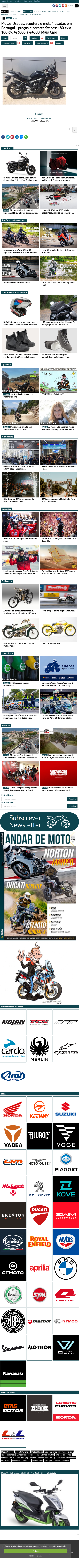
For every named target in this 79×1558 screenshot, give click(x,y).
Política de (35, 1556)
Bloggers (48, 1460)
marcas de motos (40, 11)
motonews (4, 14)
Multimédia (7, 436)
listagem (15, 18)
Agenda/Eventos (22, 1452)
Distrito (59, 43)
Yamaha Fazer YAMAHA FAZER (39, 118)
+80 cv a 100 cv (42, 43)
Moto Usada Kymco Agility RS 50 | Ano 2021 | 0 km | (39, 1499)
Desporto (6, 509)
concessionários (53, 11)
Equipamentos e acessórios (14, 292)
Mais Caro (34, 38)
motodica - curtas (36, 14)
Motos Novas (37, 1452)
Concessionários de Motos (28, 1454)
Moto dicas (7, 653)
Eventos (6, 725)
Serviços (65, 1460)
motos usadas (28, 11)
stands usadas (65, 11)
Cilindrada (27, 43)
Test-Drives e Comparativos (14, 220)
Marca (64, 38)
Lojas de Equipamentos (26, 1457)
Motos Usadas (7, 1452)
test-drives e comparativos (19, 14)
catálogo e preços (16, 11)
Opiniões (6, 364)
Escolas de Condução (21, 1460)
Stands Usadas (47, 1454)
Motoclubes (37, 1460)
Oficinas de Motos (63, 1454)
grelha (8, 18)
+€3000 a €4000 (9, 43)
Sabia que (7, 581)
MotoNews (7, 148)
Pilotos (57, 1460)
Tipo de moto (52, 38)
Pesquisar (72, 799)
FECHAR (35, 1551)
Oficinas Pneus (7, 1457)
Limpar (5, 38)
